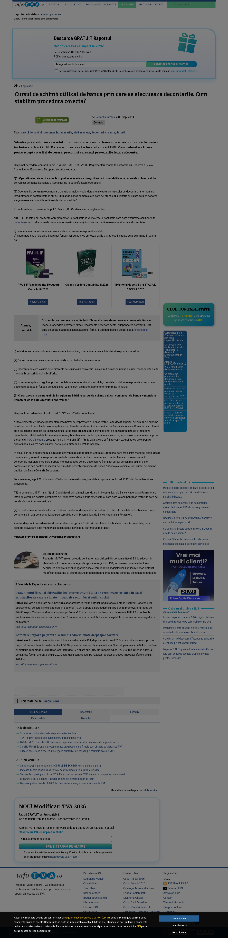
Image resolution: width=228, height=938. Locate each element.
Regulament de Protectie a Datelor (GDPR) (87, 917)
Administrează (179, 925)
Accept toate (179, 918)
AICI (139, 926)
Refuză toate (179, 932)
